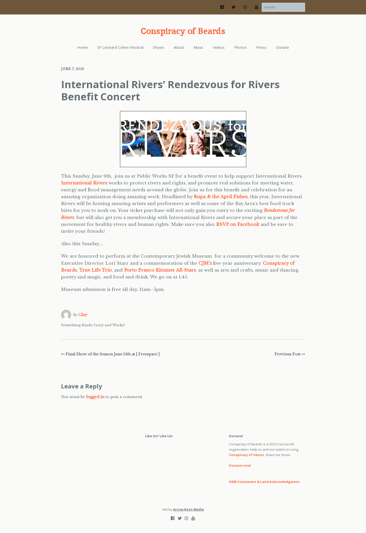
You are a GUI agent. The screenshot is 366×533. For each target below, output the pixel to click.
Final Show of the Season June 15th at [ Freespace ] (113, 354)
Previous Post (287, 354)
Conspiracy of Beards (183, 31)
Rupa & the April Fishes (221, 196)
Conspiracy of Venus (246, 454)
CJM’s (205, 263)
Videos (219, 47)
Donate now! (240, 465)
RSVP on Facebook (237, 224)
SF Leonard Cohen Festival (120, 47)
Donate (282, 47)
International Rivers (84, 183)
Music (198, 47)
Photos (240, 47)
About (179, 47)
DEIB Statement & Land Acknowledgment (264, 481)
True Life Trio (95, 270)
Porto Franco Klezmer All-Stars (160, 270)
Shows (158, 47)
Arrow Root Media (188, 509)
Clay (82, 314)
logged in (95, 396)
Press (261, 47)
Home (82, 47)
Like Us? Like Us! (159, 436)
